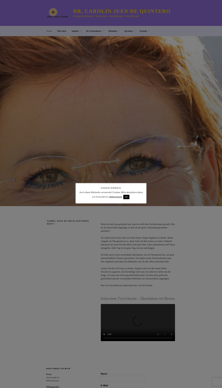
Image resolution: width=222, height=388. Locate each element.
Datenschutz (115, 197)
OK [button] (126, 197)
